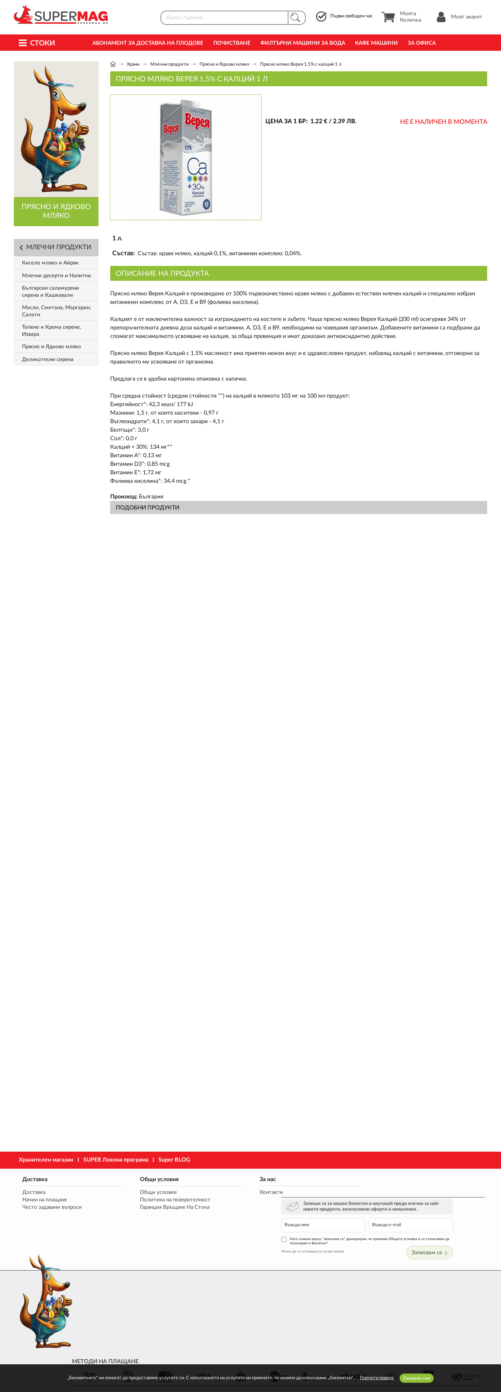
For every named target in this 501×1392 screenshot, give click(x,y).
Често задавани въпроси (50, 1207)
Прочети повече (377, 1378)
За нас (234, 1179)
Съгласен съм (416, 1378)
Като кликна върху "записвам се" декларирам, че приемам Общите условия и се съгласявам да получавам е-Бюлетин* (402, 1216)
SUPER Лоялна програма (115, 1160)
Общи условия (142, 1179)
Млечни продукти (169, 64)
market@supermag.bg (444, 1309)
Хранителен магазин (46, 1160)
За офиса (422, 43)
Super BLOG (174, 1160)
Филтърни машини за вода (302, 43)
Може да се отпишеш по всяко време (352, 1226)
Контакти (237, 1192)
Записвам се (464, 1227)
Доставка (33, 1179)
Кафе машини (376, 43)
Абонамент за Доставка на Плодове (147, 43)
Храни (133, 64)
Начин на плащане (43, 1200)
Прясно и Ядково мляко (224, 64)
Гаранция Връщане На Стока (158, 1207)
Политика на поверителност (158, 1200)
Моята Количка (401, 17)
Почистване (232, 43)
